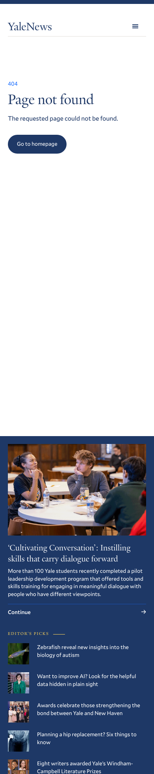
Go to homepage (37, 143)
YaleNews (30, 28)
